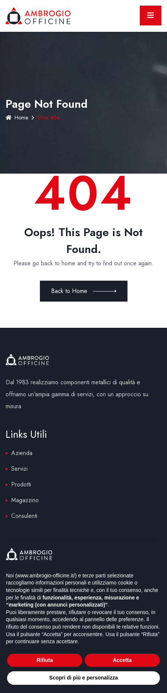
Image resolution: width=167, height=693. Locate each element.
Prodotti (21, 484)
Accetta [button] (122, 660)
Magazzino (25, 500)
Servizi (19, 468)
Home (17, 117)
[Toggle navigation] (150, 15)
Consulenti (24, 516)
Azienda (21, 453)
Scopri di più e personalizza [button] (83, 678)
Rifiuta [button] (45, 660)
